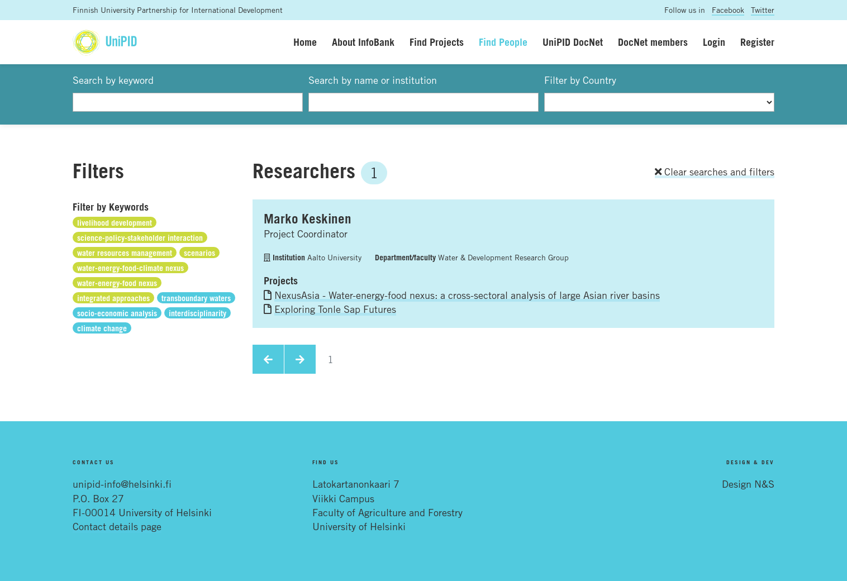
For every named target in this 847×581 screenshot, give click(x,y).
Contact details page (117, 526)
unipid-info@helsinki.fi (122, 484)
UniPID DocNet (573, 42)
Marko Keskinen (307, 218)
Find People (503, 42)
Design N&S (748, 484)
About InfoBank (363, 42)
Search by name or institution (372, 80)
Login (714, 42)
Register (757, 42)
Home (305, 42)
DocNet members (653, 42)
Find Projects (437, 42)
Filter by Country (580, 80)
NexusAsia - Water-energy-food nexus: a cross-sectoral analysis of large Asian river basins (467, 295)
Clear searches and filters (714, 171)
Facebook (728, 10)
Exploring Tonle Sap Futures (335, 309)
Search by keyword (113, 80)
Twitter (762, 10)
